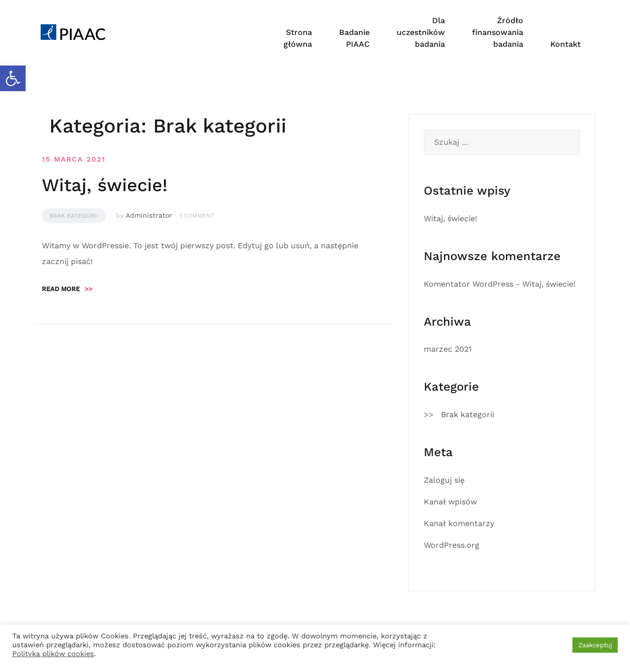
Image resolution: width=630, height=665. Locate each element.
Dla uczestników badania (421, 32)
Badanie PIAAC (354, 38)
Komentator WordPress (468, 284)
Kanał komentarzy (459, 523)
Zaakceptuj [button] (595, 645)
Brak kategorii (73, 215)
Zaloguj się (444, 480)
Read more (67, 289)
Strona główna (298, 38)
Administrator (149, 215)
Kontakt (565, 44)
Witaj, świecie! (104, 185)
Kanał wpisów (450, 501)
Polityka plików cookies (53, 653)
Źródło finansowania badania (497, 32)
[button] (13, 78)
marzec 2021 (448, 349)
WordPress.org (451, 545)
